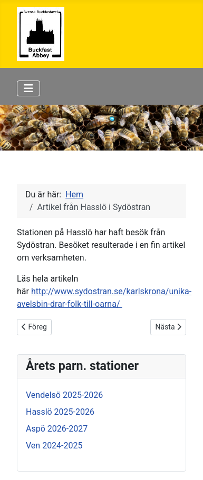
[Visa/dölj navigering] (28, 88)
